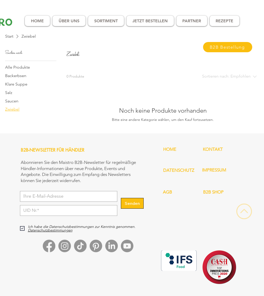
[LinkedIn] (111, 246)
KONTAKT (213, 149)
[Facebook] (49, 246)
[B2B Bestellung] (227, 47)
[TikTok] (80, 246)
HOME (169, 149)
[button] (69, 21)
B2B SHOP (213, 192)
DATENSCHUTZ (178, 170)
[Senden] (132, 203)
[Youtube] (127, 246)
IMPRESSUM (214, 170)
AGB (167, 192)
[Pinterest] (96, 246)
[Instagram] (64, 246)
